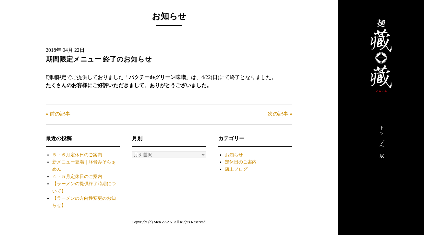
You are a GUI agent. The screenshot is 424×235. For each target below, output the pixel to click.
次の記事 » (280, 114)
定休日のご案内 (241, 162)
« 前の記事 (58, 114)
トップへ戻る (381, 140)
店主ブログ (236, 169)
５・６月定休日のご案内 (77, 154)
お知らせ (234, 154)
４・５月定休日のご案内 (77, 176)
